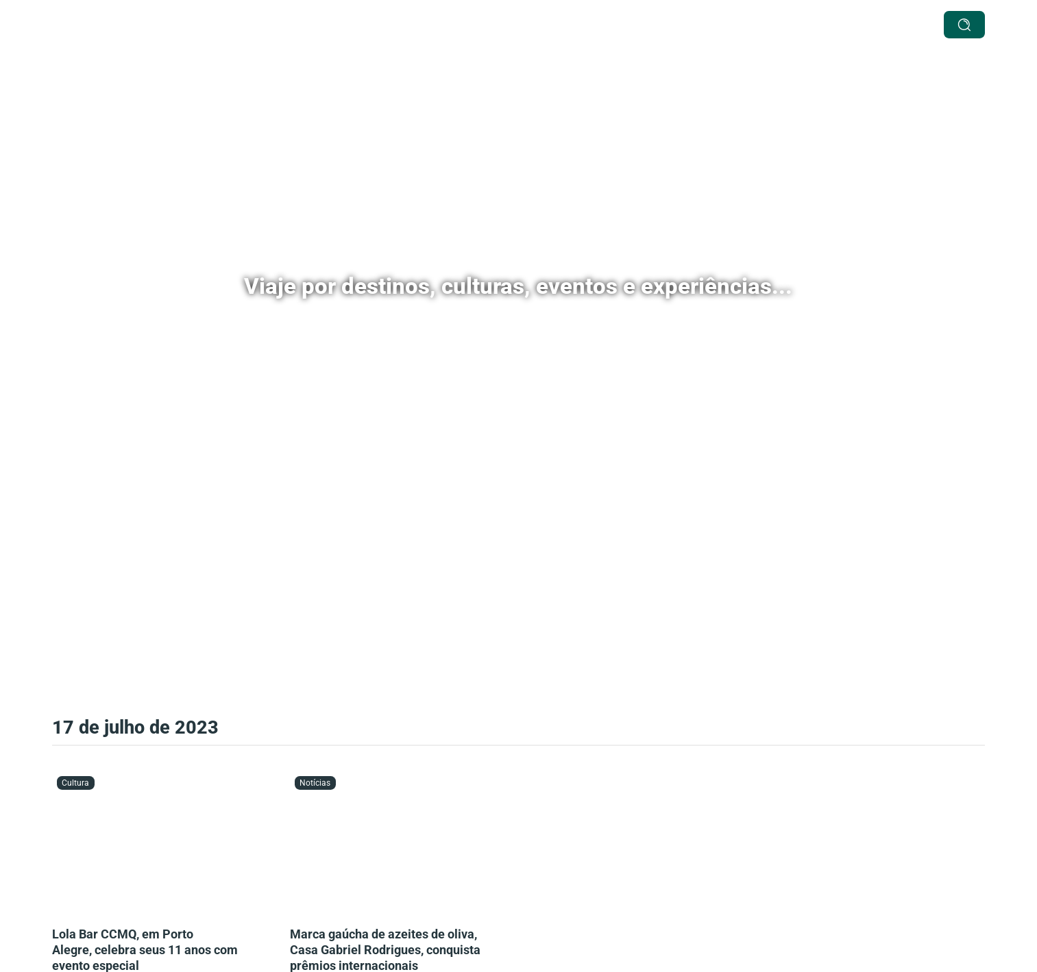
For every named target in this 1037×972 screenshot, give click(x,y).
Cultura (598, 24)
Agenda (652, 24)
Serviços (382, 24)
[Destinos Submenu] (474, 25)
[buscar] (964, 24)
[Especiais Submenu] (556, 25)
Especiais (522, 24)
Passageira (776, 24)
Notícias (710, 24)
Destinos (442, 24)
